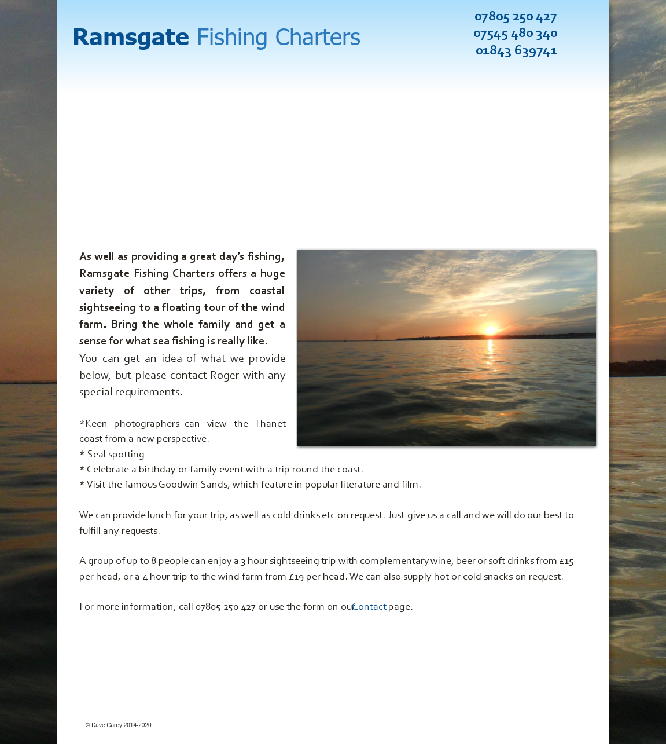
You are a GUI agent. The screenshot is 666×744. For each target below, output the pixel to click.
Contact (369, 607)
